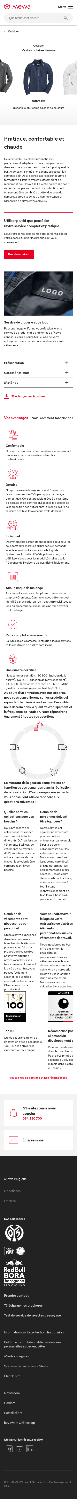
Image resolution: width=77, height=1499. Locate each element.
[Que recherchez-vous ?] (38, 18)
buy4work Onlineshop (19, 1423)
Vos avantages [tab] (16, 417)
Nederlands (12, 1191)
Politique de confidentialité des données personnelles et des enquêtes (32, 1344)
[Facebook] (9, 1449)
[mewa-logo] (17, 6)
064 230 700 (32, 1118)
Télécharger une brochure (23, 396)
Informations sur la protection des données (34, 1332)
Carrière (10, 1403)
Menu (65, 7)
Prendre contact (19, 254)
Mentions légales (16, 1356)
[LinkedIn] (30, 1449)
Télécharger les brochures (23, 1305)
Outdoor (11, 31)
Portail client (13, 1413)
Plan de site (12, 1376)
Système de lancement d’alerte (26, 1366)
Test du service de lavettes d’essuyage (32, 1315)
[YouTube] (19, 1449)
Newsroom (12, 1393)
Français (10, 1201)
